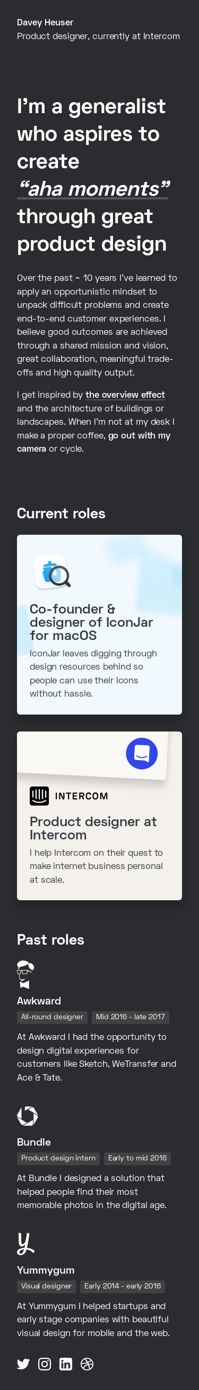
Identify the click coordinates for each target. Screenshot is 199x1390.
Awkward (39, 1002)
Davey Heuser (45, 23)
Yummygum (46, 1271)
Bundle (34, 1143)
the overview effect (125, 395)
